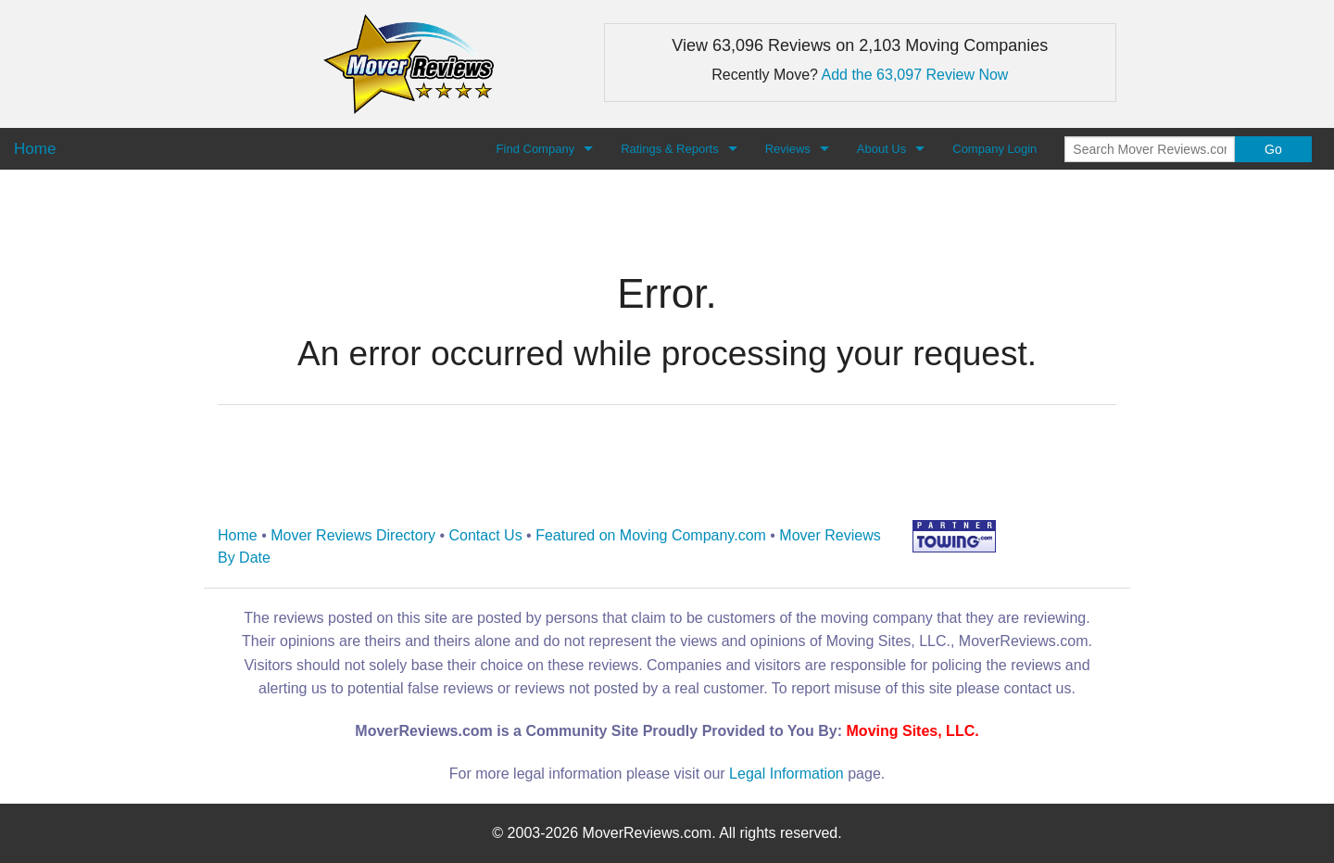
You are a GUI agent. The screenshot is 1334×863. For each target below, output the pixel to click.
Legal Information (786, 773)
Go (1273, 149)
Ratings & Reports (670, 149)
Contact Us (485, 535)
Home (238, 535)
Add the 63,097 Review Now (915, 74)
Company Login (994, 149)
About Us (881, 149)
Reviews (788, 149)
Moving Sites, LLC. (913, 731)
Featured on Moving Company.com (650, 535)
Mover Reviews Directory (353, 535)
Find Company (536, 149)
